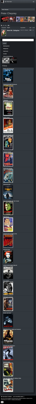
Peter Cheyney (5, 9)
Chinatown (5, 100)
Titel (8, 27)
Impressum (5, 51)
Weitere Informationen (16, 399)
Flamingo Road (6, 249)
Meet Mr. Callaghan (13, 30)
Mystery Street (6, 117)
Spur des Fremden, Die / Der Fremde (11, 201)
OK (2, 402)
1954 (30, 30)
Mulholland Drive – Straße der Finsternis (12, 329)
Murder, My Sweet (7, 312)
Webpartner (5, 48)
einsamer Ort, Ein (7, 151)
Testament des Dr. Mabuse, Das (10, 233)
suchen (4, 43)
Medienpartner (6, 46)
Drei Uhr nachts (6, 362)
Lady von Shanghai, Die (8, 135)
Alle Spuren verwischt (8, 297)
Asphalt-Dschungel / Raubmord (10, 84)
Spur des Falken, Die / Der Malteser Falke (12, 378)
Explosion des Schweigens (9, 345)
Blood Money (6, 216)
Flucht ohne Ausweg (7, 168)
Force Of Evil (6, 280)
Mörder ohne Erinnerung (8, 68)
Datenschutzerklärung (8, 56)
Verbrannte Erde (6, 184)
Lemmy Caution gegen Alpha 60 (10, 265)
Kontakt (5, 53)
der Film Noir (8, 1)
